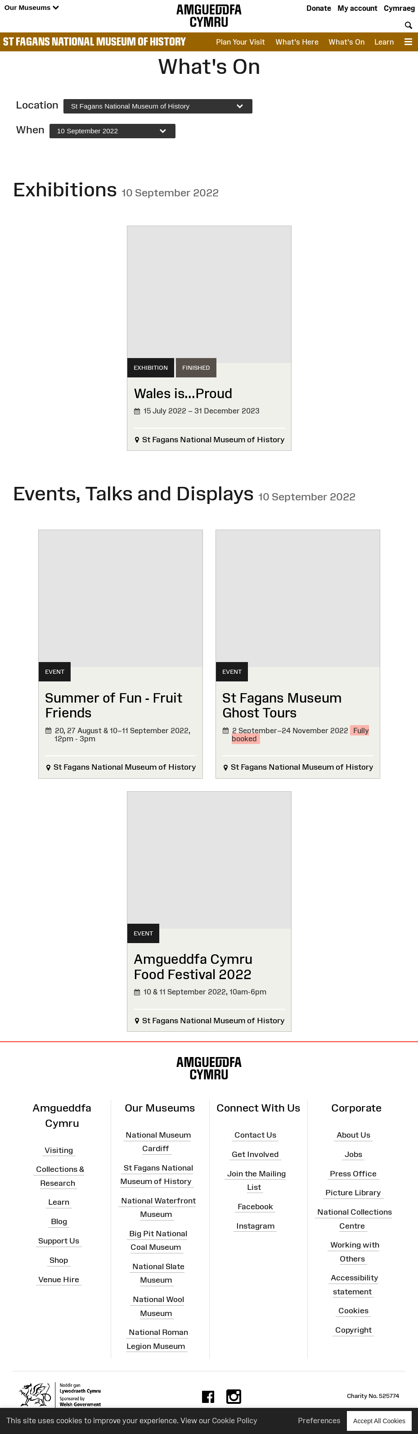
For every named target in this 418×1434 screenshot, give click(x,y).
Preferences (319, 1420)
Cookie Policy (234, 1420)
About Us (353, 1134)
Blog (59, 1221)
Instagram (255, 1225)
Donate (318, 8)
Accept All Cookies (379, 1421)
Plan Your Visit (240, 42)
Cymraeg (399, 8)
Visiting (59, 1149)
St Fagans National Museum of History (94, 41)
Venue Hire (58, 1279)
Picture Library (353, 1192)
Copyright (353, 1329)
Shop (58, 1260)
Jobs (353, 1154)
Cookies (353, 1310)
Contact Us (255, 1134)
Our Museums (31, 8)
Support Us (58, 1240)
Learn (384, 42)
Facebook (255, 1206)
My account (357, 8)
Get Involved (255, 1154)
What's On (346, 42)
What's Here (297, 42)
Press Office (353, 1173)
